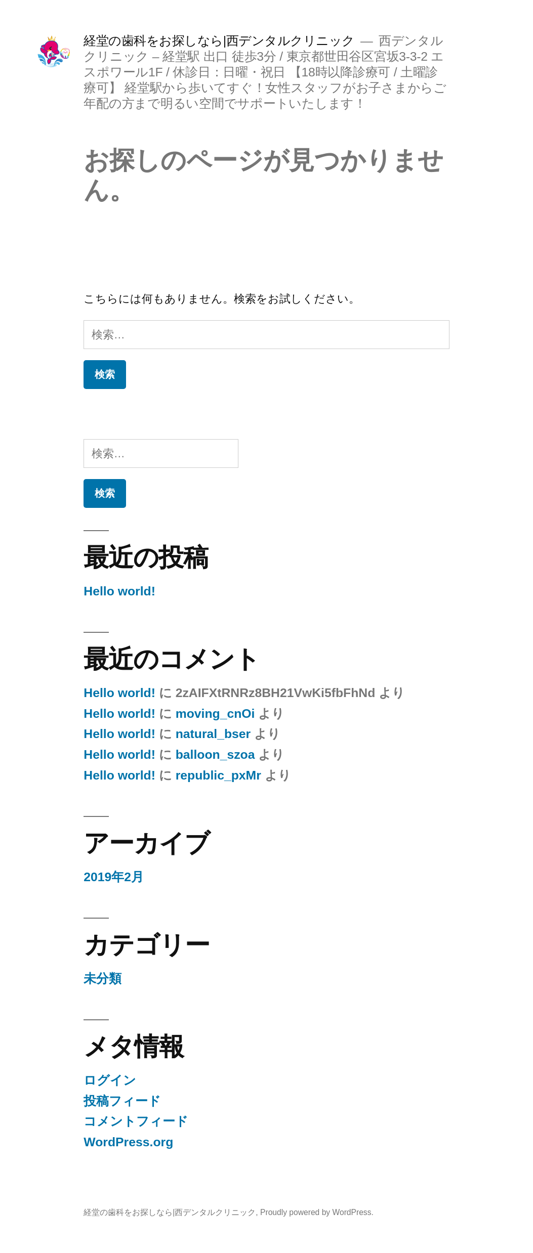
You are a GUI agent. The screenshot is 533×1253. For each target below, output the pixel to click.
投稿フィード (122, 1101)
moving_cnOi (215, 713)
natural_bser (213, 734)
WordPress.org (128, 1142)
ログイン (110, 1080)
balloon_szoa (215, 754)
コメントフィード (136, 1121)
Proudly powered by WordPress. (317, 1212)
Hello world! (119, 591)
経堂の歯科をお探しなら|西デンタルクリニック (219, 41)
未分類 (102, 978)
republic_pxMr (218, 775)
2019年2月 (114, 877)
